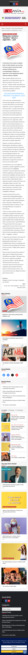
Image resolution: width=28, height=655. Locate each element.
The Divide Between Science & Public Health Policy (14, 401)
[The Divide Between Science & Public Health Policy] (5, 446)
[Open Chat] (25, 652)
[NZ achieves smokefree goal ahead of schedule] (14, 328)
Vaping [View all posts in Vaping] (7, 582)
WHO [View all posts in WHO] (19, 434)
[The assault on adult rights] (5, 456)
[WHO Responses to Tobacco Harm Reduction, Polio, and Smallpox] (5, 437)
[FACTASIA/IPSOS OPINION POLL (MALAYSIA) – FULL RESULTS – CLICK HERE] (14, 95)
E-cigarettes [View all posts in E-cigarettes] (5, 334)
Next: (14, 286)
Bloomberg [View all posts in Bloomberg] (13, 434)
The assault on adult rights (9, 405)
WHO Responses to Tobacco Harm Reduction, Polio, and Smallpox (14, 396)
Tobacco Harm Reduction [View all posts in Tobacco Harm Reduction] (11, 506)
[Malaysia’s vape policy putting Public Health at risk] (14, 304)
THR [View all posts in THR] (16, 434)
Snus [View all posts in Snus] (7, 481)
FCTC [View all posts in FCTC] (4, 582)
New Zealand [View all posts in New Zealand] (11, 334)
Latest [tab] (4, 410)
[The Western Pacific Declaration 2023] (14, 352)
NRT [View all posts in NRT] (4, 481)
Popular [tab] (11, 410)
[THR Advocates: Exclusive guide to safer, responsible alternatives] (5, 417)
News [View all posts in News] (16, 334)
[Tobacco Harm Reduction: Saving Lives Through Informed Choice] (5, 427)
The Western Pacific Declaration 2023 (13, 363)
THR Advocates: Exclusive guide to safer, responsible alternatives (13, 387)
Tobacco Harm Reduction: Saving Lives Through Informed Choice (12, 392)
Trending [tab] (19, 410)
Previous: (14, 280)
